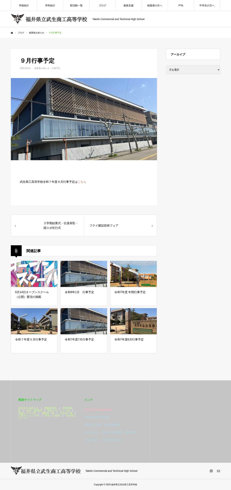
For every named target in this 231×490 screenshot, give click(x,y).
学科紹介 (50, 5)
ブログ (102, 5)
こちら (82, 181)
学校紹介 (24, 5)
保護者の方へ (154, 5)
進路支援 (128, 5)
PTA (180, 5)
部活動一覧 (76, 5)
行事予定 (56, 68)
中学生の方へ (207, 5)
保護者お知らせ (41, 68)
